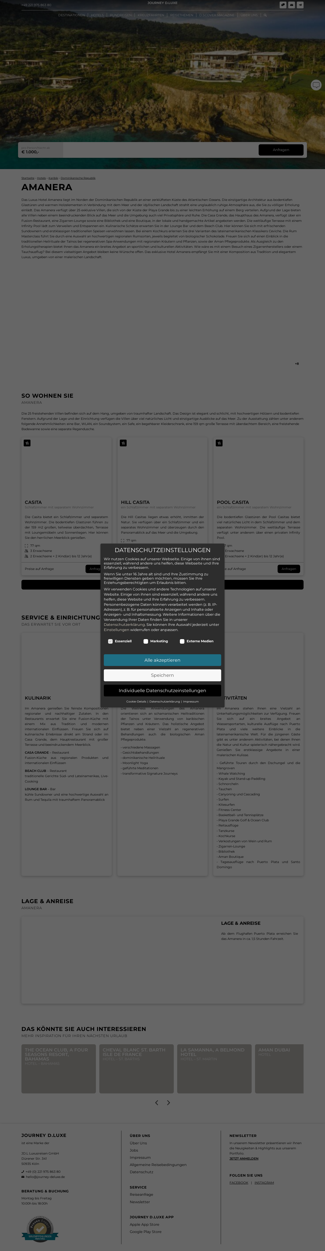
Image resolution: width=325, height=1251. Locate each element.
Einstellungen (116, 616)
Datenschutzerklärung (124, 611)
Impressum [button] (191, 687)
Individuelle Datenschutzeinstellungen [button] (162, 676)
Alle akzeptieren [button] (162, 646)
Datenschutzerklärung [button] (165, 687)
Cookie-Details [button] (136, 687)
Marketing (156, 627)
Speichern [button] (162, 661)
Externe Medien (196, 627)
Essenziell (119, 627)
